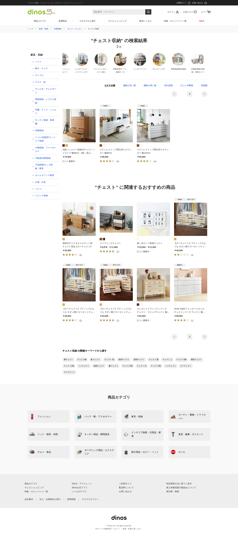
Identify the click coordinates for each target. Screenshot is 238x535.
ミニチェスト (83, 366)
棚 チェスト (113, 366)
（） (110, 161)
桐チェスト (68, 359)
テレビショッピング (117, 21)
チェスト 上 (167, 359)
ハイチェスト (170, 366)
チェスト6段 (181, 359)
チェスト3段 (69, 366)
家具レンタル (145, 21)
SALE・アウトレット (82, 483)
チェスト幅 (81, 359)
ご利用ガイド (125, 483)
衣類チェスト (139, 359)
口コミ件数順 (186, 85)
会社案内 (29, 499)
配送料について (126, 487)
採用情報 (71, 499)
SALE (201, 21)
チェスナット (69, 372)
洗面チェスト (98, 366)
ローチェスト (185, 366)
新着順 (204, 85)
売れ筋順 (168, 85)
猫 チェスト (95, 359)
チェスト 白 (141, 366)
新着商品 (63, 21)
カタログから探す (87, 21)
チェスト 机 (109, 359)
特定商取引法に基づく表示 (179, 483)
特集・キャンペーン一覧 (175, 21)
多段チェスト (123, 359)
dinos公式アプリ (79, 487)
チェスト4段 (156, 366)
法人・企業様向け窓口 (50, 499)
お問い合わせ (125, 491)
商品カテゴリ (40, 21)
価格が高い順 (150, 85)
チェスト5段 (127, 366)
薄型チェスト (196, 359)
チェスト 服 (153, 359)
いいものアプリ (79, 491)
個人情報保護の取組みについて (181, 487)
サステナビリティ (90, 499)
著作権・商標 (172, 491)
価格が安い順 (129, 85)
